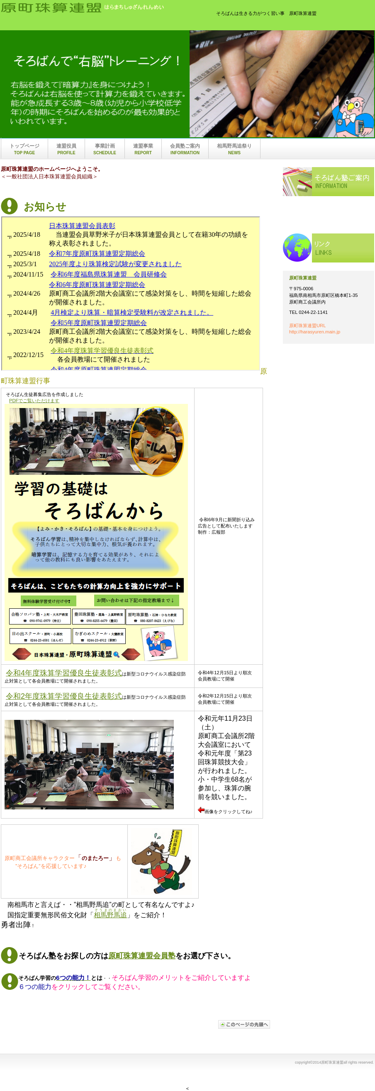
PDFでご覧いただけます (34, 400)
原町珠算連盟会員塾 (141, 956)
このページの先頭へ (244, 1024)
